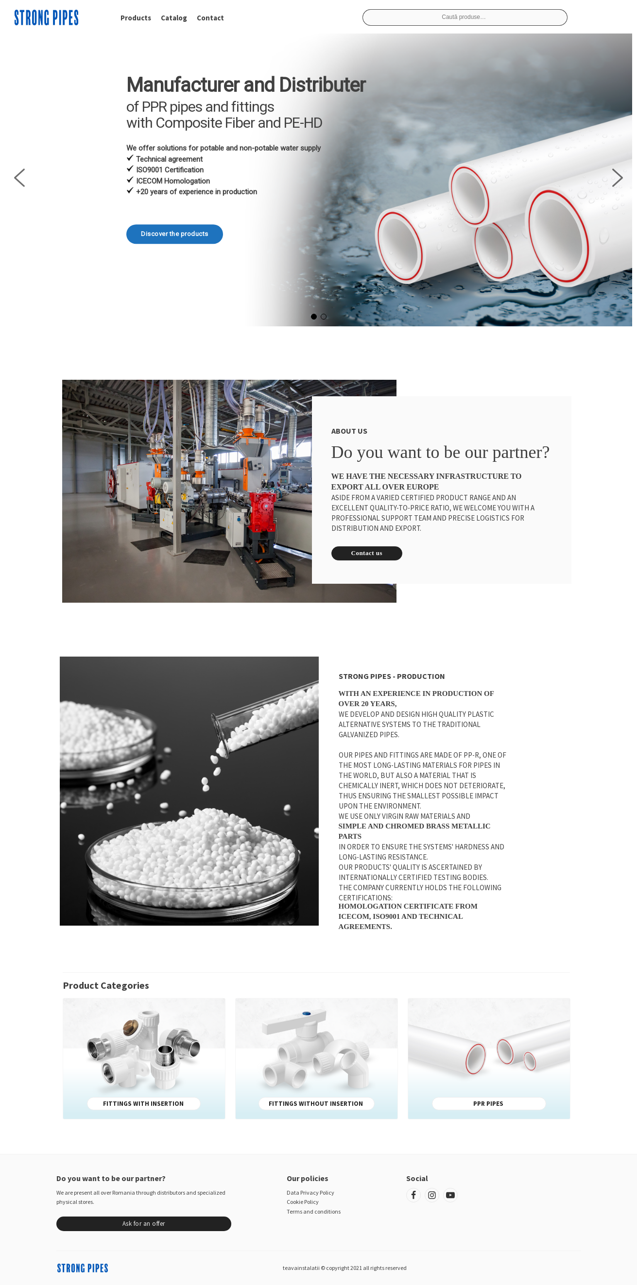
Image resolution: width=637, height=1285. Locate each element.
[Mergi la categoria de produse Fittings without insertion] (316, 1054)
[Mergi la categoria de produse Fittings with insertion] (144, 1054)
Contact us (367, 553)
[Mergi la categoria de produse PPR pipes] (489, 1054)
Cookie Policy (303, 1201)
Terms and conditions (314, 1211)
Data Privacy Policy (310, 1192)
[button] (19, 178)
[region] (318, 177)
